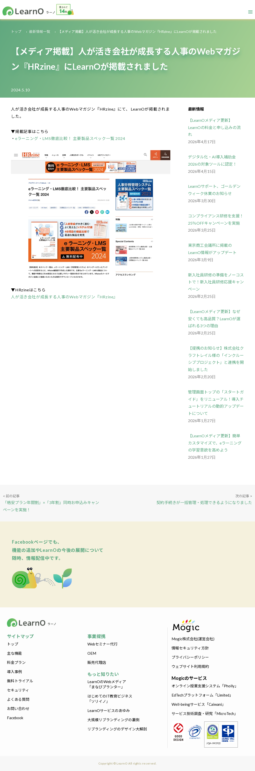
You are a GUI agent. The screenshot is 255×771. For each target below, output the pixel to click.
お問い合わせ (18, 708)
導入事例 (14, 671)
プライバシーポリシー (190, 657)
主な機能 (14, 653)
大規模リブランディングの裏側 (113, 719)
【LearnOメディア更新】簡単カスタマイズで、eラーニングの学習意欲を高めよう (215, 442)
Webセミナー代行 (102, 644)
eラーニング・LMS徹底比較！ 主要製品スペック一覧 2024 (70, 138)
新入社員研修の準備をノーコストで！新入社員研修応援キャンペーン (216, 282)
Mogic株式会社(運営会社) (193, 639)
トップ (16, 31)
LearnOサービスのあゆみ (108, 710)
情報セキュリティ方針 (190, 648)
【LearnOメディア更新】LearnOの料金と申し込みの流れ (214, 127)
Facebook (15, 717)
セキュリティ (18, 690)
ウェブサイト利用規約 (190, 666)
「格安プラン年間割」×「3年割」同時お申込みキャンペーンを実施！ (51, 506)
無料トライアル (20, 681)
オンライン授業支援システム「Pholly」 (205, 686)
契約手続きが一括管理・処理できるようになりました (204, 502)
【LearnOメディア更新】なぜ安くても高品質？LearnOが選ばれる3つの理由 (214, 318)
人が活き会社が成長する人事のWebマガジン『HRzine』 (64, 296)
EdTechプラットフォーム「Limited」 (202, 695)
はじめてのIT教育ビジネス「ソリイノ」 (109, 699)
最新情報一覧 (39, 31)
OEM (91, 653)
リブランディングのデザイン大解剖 (117, 729)
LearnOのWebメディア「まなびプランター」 (106, 684)
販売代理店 (96, 662)
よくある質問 (18, 699)
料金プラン (16, 662)
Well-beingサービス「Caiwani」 (199, 704)
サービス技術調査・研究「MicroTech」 (205, 713)
